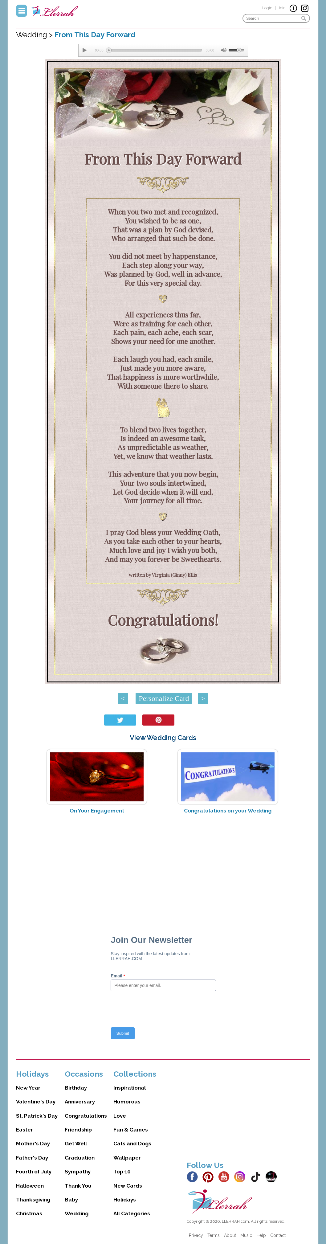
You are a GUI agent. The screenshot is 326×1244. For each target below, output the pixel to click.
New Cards (127, 1186)
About (230, 1235)
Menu (21, 11)
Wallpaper (127, 1158)
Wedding (76, 1213)
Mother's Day (33, 1143)
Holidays (124, 1200)
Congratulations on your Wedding (227, 811)
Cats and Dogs (132, 1143)
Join (282, 8)
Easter (24, 1130)
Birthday (76, 1088)
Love (119, 1116)
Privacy (196, 1235)
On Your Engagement (97, 811)
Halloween (30, 1186)
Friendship (78, 1130)
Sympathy (78, 1171)
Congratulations (86, 1116)
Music (246, 1235)
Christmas (29, 1213)
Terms (213, 1235)
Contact (278, 1235)
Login (267, 8)
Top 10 (122, 1171)
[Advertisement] (163, 868)
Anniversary (80, 1102)
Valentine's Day (35, 1102)
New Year (28, 1088)
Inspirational (129, 1088)
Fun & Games (130, 1130)
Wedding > (35, 34)
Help (261, 1235)
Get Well (76, 1143)
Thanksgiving (33, 1200)
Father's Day (32, 1158)
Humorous (127, 1102)
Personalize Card (164, 698)
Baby (71, 1200)
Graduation (80, 1158)
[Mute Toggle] (223, 50)
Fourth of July (33, 1171)
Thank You (78, 1186)
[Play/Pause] (85, 50)
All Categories (131, 1213)
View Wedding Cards (163, 738)
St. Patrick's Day (37, 1116)
